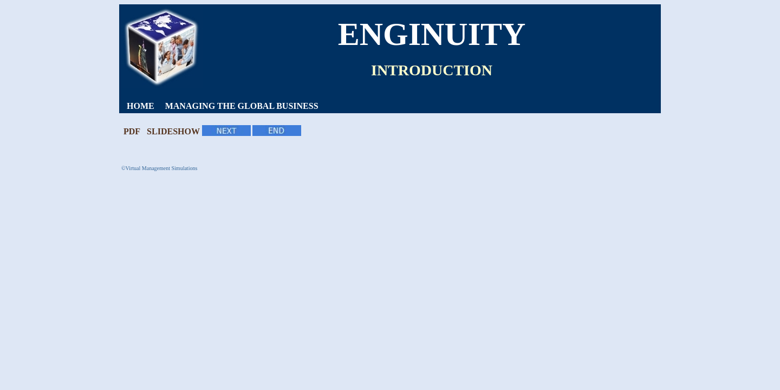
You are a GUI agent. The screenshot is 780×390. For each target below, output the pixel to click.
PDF (131, 131)
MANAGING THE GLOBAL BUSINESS (241, 105)
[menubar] (222, 106)
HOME (140, 105)
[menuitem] (140, 106)
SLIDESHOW (173, 131)
